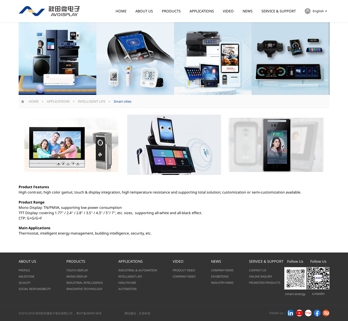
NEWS (248, 11)
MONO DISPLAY (76, 276)
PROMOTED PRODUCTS (264, 283)
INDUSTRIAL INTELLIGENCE (84, 283)
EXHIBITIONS (220, 276)
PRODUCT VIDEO (184, 270)
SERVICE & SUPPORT (278, 11)
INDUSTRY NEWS (222, 283)
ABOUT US (144, 11)
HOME (121, 11)
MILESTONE (26, 276)
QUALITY (24, 283)
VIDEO (228, 11)
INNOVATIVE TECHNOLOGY (84, 289)
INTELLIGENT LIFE (91, 101)
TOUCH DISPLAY (77, 270)
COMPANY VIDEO (184, 276)
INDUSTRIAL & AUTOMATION (137, 270)
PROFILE (24, 270)
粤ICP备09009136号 (88, 313)
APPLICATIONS (202, 11)
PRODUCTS (171, 11)
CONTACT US (257, 270)
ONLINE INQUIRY (260, 276)
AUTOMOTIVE (127, 289)
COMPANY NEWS (222, 270)
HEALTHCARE (127, 283)
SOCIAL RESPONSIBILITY (35, 289)
